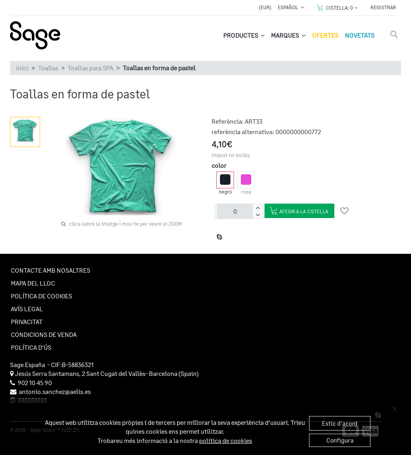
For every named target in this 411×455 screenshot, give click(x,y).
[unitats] (235, 211)
